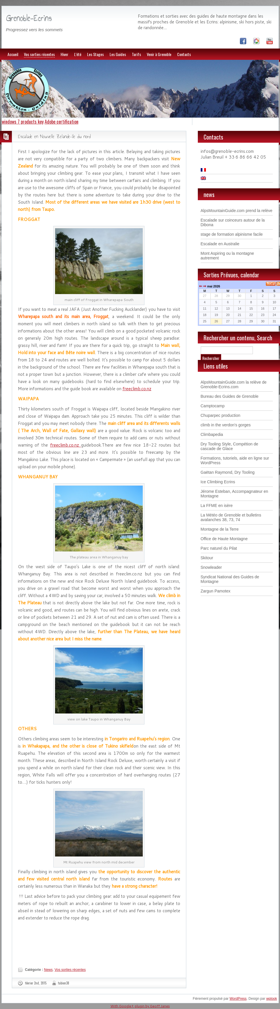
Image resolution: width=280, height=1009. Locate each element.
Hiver (64, 54)
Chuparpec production (220, 415)
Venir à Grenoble (159, 54)
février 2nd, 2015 (35, 983)
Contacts (184, 54)
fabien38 (63, 983)
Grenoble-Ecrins (29, 18)
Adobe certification (61, 121)
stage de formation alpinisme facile (232, 234)
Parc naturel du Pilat (219, 548)
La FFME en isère (217, 505)
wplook (271, 999)
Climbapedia (212, 434)
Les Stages (95, 54)
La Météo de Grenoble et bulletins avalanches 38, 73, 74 (231, 517)
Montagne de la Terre (220, 529)
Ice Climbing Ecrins (218, 482)
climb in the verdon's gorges (226, 425)
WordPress (238, 999)
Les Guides (118, 54)
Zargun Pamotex (216, 591)
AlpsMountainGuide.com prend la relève (237, 210)
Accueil (12, 54)
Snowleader (211, 567)
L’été (77, 54)
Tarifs (136, 54)
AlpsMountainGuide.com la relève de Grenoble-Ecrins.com (234, 384)
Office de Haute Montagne (224, 538)
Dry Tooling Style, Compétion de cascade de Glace (229, 446)
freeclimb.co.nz (137, 389)
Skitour (207, 557)
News (48, 970)
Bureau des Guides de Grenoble (230, 396)
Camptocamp (213, 406)
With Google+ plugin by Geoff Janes (140, 1006)
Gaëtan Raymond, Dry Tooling (228, 472)
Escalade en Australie (220, 243)
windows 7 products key (23, 121)
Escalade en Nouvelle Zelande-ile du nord (54, 136)
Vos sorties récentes (39, 54)
